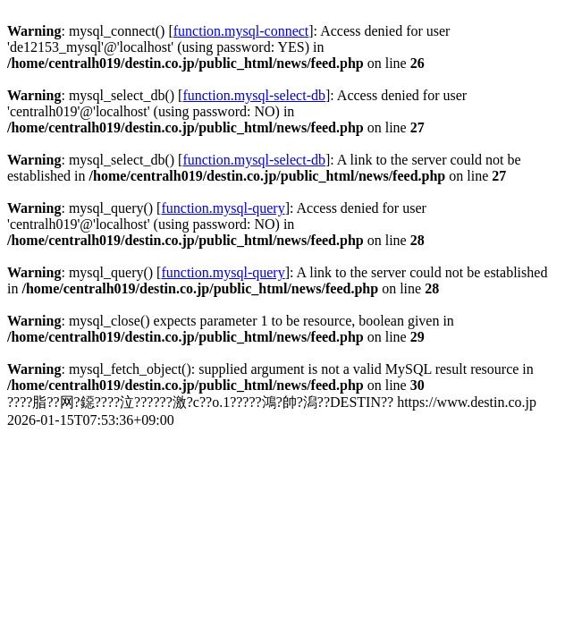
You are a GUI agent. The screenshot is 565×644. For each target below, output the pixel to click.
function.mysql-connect (241, 30)
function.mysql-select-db (253, 95)
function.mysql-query (222, 208)
